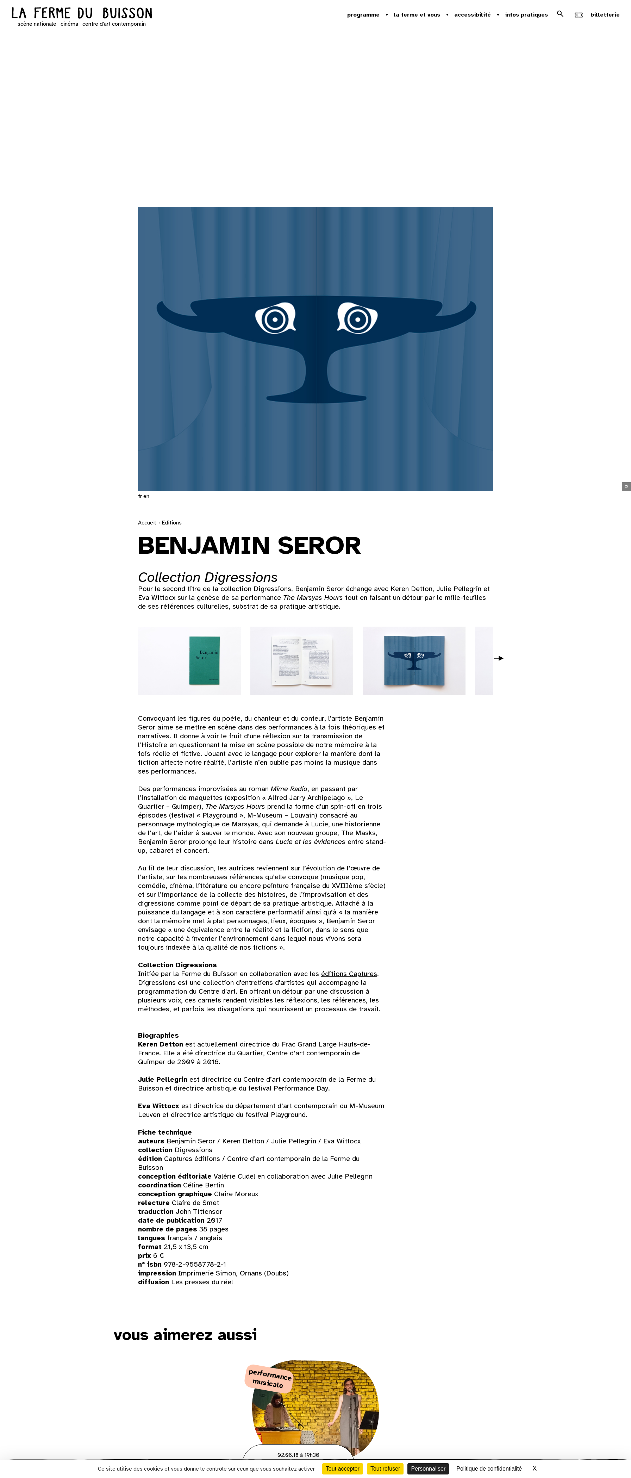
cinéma (69, 23)
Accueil (147, 522)
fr (140, 496)
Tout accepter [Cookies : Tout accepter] (343, 1469)
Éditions (172, 522)
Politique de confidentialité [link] (489, 1469)
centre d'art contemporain (114, 23)
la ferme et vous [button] (417, 14)
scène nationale (37, 23)
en (146, 496)
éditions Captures (349, 973)
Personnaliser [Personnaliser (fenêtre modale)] (428, 1469)
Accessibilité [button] (472, 14)
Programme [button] (363, 14)
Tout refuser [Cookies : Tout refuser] (385, 1469)
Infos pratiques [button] (526, 14)
